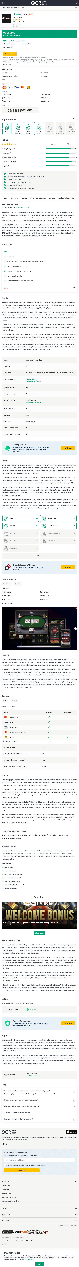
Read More (30, 1259)
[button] (39, 556)
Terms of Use (5, 1241)
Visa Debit (13, 727)
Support (74, 198)
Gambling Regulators (9, 1197)
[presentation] (75, 628)
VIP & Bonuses (41, 198)
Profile (11, 198)
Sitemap (33, 1241)
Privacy (13, 1241)
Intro (5, 198)
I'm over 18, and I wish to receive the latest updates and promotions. (25, 1165)
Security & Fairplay (63, 198)
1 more (3, 79)
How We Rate (6, 1193)
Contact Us (5, 1190)
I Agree (39, 1264)
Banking (24, 198)
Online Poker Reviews (25, 22)
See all (75, 119)
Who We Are (6, 1186)
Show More (39, 933)
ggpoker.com (16, 24)
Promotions (51, 198)
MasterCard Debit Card (17, 732)
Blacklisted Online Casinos (10, 1201)
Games (17, 198)
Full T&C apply (7, 64)
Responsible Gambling (22, 1241)
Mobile (32, 198)
